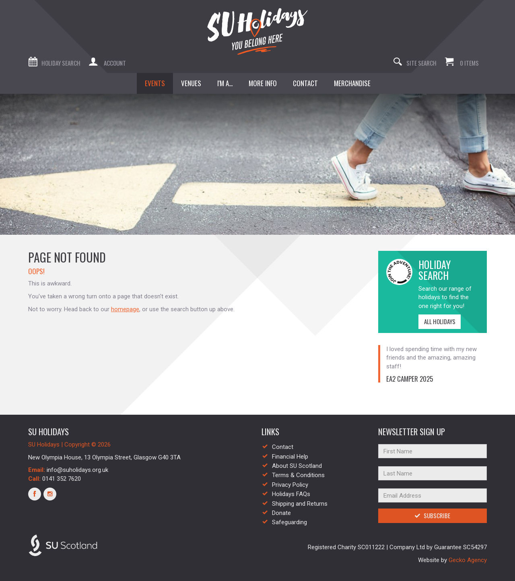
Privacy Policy (290, 484)
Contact (282, 447)
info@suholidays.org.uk (77, 469)
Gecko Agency (468, 560)
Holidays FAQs (291, 494)
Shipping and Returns (300, 503)
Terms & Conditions (298, 475)
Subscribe (432, 515)
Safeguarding (289, 522)
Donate (281, 513)
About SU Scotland (297, 465)
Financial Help (290, 456)
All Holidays (436, 321)
